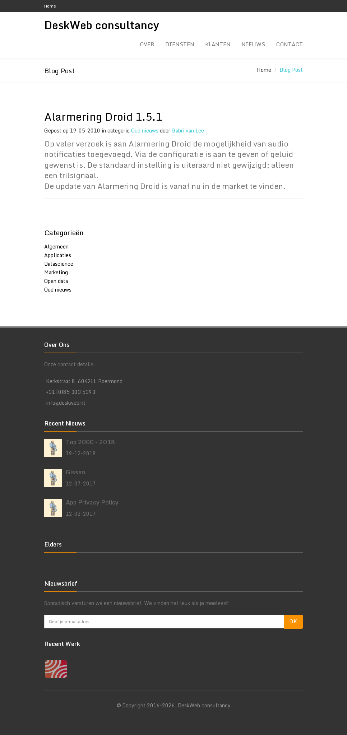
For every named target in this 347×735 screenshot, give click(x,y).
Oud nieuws (144, 130)
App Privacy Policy (92, 502)
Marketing (56, 272)
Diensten (179, 44)
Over (147, 44)
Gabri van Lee (188, 130)
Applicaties (57, 255)
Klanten (218, 44)
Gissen (75, 472)
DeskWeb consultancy (101, 25)
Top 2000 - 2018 (90, 442)
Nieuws (253, 44)
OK (293, 621)
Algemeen (56, 246)
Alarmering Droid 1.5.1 (103, 116)
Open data (56, 281)
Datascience (58, 264)
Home (50, 6)
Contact (289, 44)
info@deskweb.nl (65, 403)
